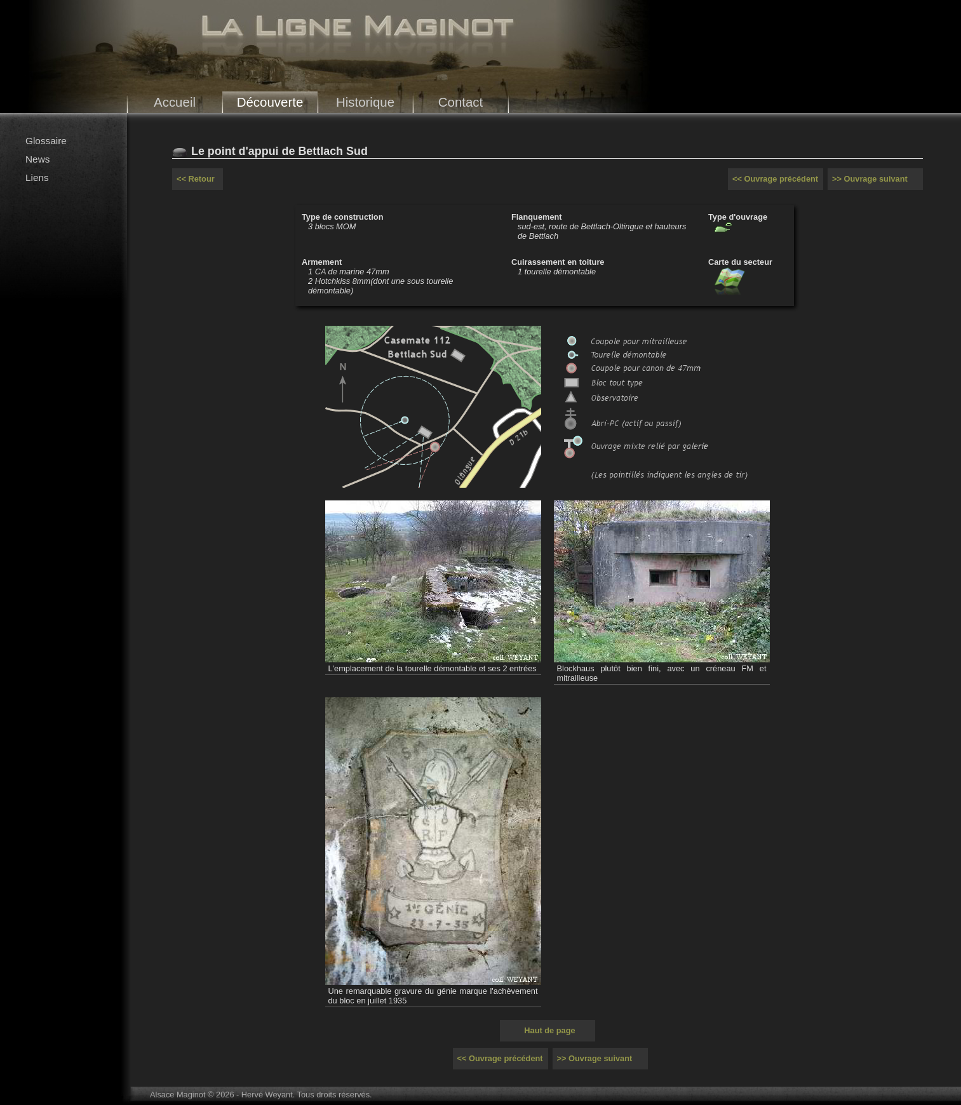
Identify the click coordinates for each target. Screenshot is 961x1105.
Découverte (270, 102)
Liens (37, 177)
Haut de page (549, 1030)
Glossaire (46, 140)
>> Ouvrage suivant (870, 179)
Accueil (175, 102)
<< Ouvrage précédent (775, 179)
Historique (365, 102)
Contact (460, 102)
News (37, 159)
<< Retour (196, 179)
